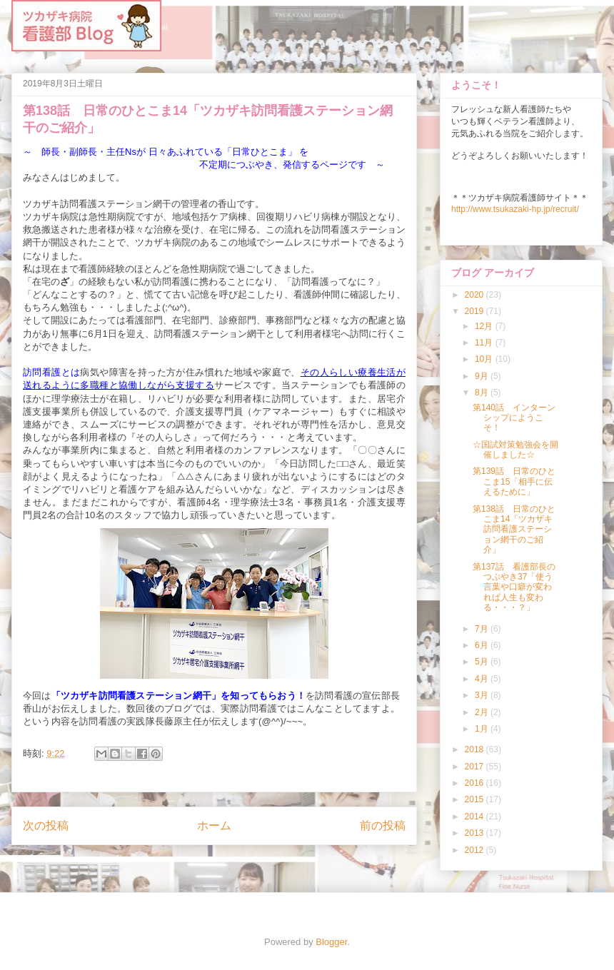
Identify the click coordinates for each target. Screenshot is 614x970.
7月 (482, 629)
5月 (482, 662)
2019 (475, 311)
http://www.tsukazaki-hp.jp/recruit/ (515, 209)
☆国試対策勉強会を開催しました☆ (515, 450)
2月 (482, 712)
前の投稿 (383, 825)
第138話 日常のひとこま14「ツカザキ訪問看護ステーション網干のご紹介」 (514, 529)
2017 (475, 767)
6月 (482, 645)
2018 (475, 749)
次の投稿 (46, 825)
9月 (482, 376)
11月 (485, 343)
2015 (475, 799)
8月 (482, 393)
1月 (482, 729)
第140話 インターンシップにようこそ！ (514, 418)
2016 (475, 783)
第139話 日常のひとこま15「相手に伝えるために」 (514, 481)
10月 (485, 359)
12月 (485, 326)
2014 (475, 817)
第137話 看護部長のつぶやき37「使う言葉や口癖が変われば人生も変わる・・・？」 (514, 587)
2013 (475, 833)
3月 (482, 695)
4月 (482, 679)
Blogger (331, 941)
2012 (475, 850)
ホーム (214, 825)
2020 (475, 295)
